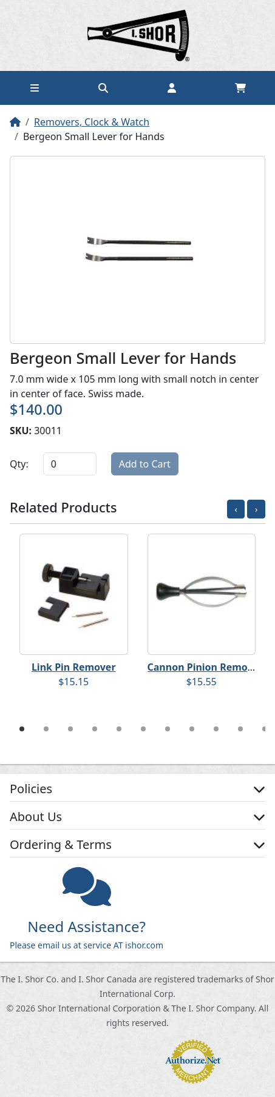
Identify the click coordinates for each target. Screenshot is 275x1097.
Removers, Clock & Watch (91, 122)
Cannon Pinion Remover (205, 667)
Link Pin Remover (74, 667)
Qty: (19, 464)
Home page (137, 35)
